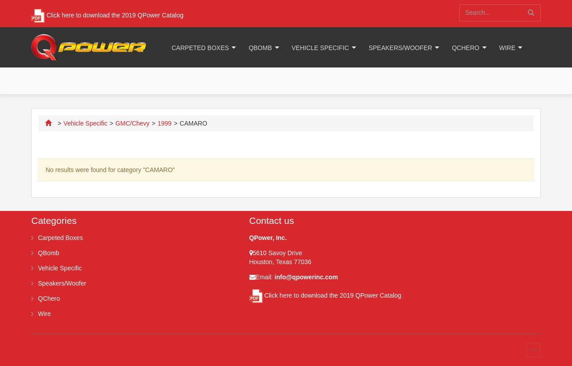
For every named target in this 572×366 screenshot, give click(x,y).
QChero (465, 47)
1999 (165, 123)
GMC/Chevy (132, 123)
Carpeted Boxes (200, 47)
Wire (507, 47)
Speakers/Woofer (400, 47)
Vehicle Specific (320, 47)
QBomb (260, 47)
